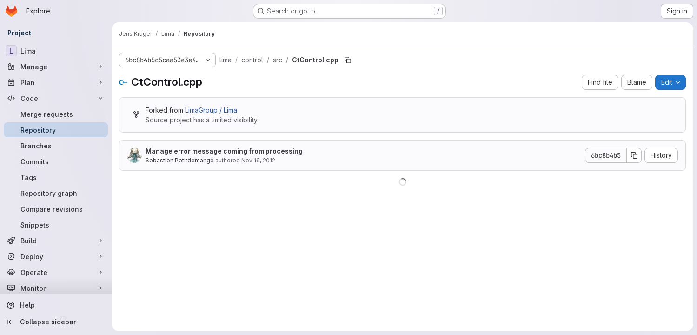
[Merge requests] (56, 114)
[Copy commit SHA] (634, 155)
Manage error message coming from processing (224, 151)
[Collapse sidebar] (56, 322)
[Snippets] (56, 224)
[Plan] (56, 82)
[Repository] (56, 129)
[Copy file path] (347, 60)
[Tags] (56, 177)
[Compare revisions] (56, 208)
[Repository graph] (56, 193)
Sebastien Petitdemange (180, 160)
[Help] (56, 305)
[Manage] (56, 66)
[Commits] (56, 161)
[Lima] (56, 50)
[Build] (56, 240)
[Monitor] (56, 288)
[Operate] (56, 272)
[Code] (56, 98)
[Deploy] (56, 256)
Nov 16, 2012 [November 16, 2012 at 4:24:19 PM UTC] (258, 160)
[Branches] (56, 145)
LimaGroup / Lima (211, 110)
